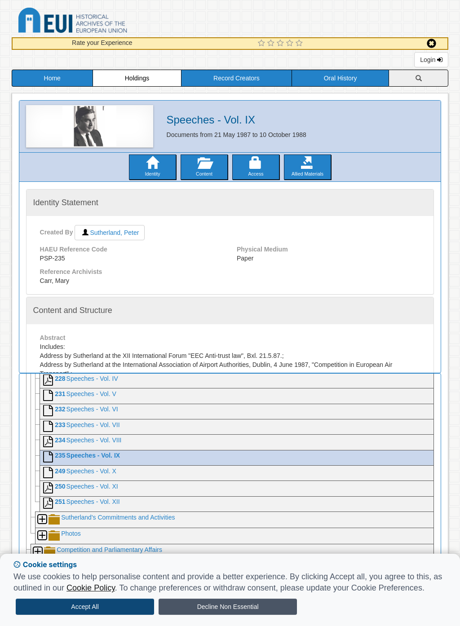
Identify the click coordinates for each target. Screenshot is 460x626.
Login (431, 59)
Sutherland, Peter (109, 232)
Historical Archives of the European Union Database (97, 21)
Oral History (340, 78)
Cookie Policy (90, 587)
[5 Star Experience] (300, 43)
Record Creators (236, 78)
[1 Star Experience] (262, 43)
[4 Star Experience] (291, 43)
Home (52, 78)
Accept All (84, 606)
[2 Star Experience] (272, 43)
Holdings (137, 78)
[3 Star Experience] (281, 43)
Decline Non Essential (228, 606)
